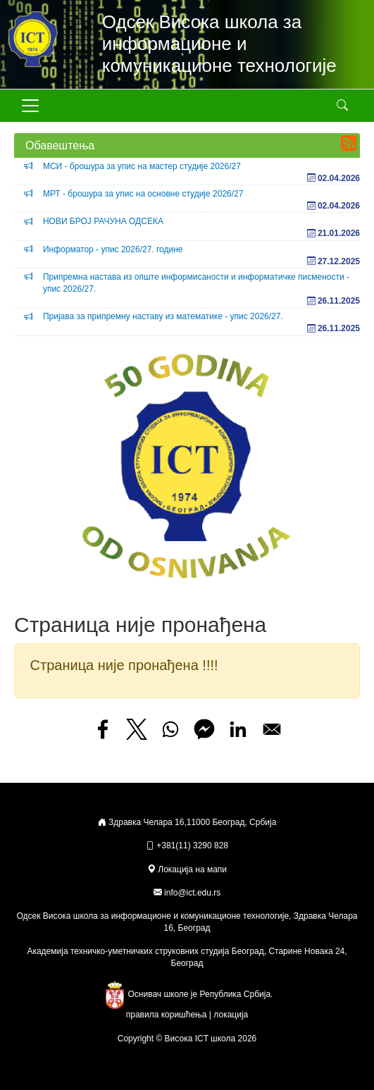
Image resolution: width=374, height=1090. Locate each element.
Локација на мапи (187, 869)
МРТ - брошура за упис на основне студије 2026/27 (143, 194)
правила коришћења (166, 1015)
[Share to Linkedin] (238, 729)
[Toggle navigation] (30, 105)
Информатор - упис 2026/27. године (113, 249)
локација (230, 1015)
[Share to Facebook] (103, 729)
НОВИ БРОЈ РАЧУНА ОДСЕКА (103, 221)
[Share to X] (137, 729)
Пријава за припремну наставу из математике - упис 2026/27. (163, 316)
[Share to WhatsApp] (170, 729)
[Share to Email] (272, 729)
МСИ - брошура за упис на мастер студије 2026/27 (142, 166)
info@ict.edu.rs (192, 893)
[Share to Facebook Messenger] (204, 729)
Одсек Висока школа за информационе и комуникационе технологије (219, 43)
